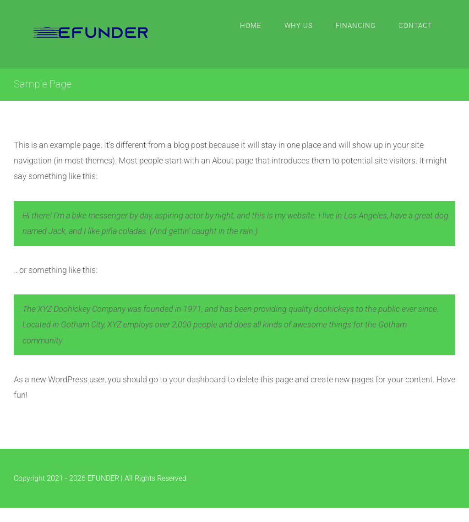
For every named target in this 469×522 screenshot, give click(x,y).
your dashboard (197, 379)
